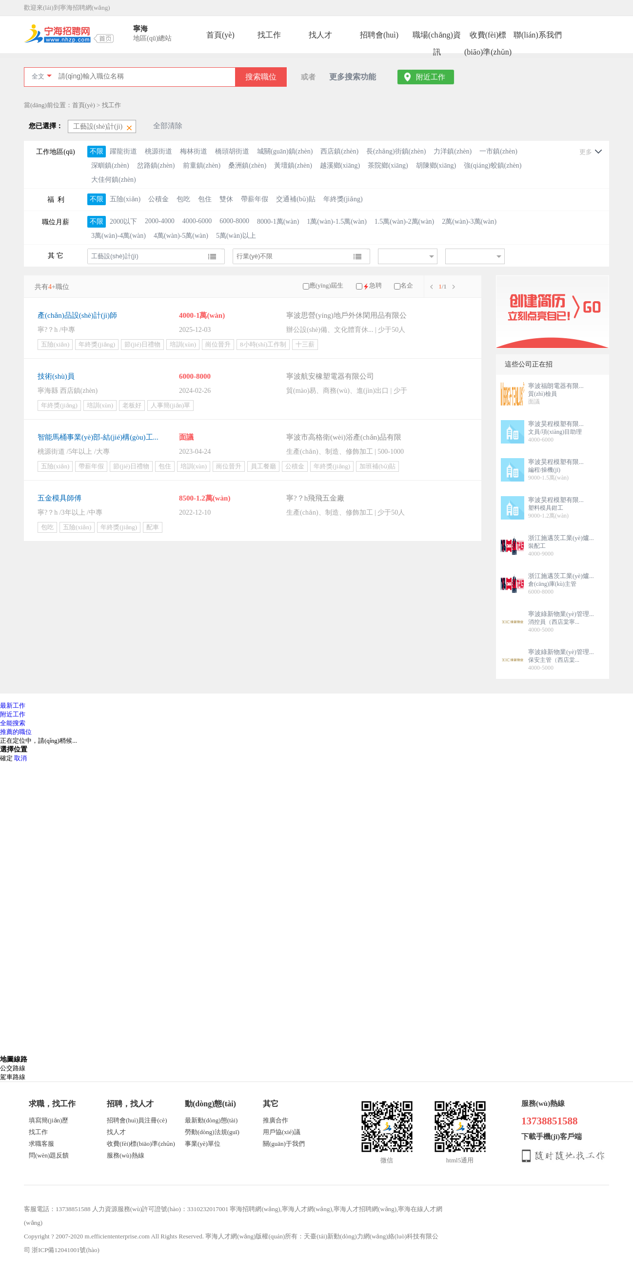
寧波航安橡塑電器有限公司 (330, 376)
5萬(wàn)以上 (236, 235)
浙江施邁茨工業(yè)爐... (561, 537)
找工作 (269, 35)
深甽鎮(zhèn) (110, 165)
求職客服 (41, 1143)
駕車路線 (12, 1077)
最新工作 (12, 705)
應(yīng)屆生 (326, 285)
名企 (406, 285)
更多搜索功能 (352, 77)
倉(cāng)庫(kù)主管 (552, 583)
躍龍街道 (123, 151)
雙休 (226, 199)
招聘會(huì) (379, 35)
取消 (20, 758)
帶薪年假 (254, 199)
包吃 (183, 199)
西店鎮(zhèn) (339, 151)
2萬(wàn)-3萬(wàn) (469, 221)
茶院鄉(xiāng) (388, 165)
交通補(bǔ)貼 (295, 199)
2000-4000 (160, 221)
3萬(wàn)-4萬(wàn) (118, 235)
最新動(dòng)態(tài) (211, 1120)
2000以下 (123, 221)
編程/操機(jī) (544, 469)
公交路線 (12, 1068)
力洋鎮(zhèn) (453, 151)
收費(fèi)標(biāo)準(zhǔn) (488, 37)
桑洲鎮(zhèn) (247, 165)
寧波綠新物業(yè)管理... (561, 614)
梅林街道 (193, 151)
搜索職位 (261, 77)
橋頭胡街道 (232, 151)
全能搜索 (12, 723)
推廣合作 (275, 1120)
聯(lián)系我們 (538, 35)
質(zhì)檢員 (542, 393)
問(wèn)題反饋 (49, 1155)
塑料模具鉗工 (545, 507)
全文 (38, 76)
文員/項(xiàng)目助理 (555, 431)
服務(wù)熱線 (125, 1155)
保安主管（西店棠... (553, 659)
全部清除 (167, 126)
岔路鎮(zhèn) (156, 165)
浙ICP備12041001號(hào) (65, 1250)
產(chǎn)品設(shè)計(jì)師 (77, 315)
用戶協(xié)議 (281, 1132)
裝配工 (537, 545)
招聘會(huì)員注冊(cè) (137, 1120)
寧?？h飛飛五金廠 (315, 498)
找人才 (320, 35)
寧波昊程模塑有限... (556, 423)
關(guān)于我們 (284, 1143)
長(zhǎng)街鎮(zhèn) (396, 151)
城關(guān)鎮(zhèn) (285, 151)
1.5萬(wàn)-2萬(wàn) (404, 221)
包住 (205, 199)
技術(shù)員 (56, 376)
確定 (6, 758)
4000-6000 (197, 221)
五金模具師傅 (59, 498)
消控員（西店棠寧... (553, 621)
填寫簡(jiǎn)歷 (48, 1120)
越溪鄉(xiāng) (340, 165)
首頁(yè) (220, 35)
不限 (96, 151)
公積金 (158, 199)
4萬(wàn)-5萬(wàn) (181, 235)
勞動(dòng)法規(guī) (212, 1132)
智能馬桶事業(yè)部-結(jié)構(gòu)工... (98, 437)
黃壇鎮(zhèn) (293, 165)
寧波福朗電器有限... (556, 385)
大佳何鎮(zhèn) (113, 179)
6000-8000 (234, 221)
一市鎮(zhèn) (498, 151)
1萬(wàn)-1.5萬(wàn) (336, 221)
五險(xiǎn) (125, 199)
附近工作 (430, 77)
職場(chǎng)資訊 (437, 37)
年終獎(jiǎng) (343, 199)
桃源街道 (158, 151)
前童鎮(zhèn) (202, 165)
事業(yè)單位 (202, 1143)
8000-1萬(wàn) (278, 221)
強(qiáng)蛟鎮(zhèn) (492, 165)
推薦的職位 (16, 731)
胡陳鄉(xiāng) (436, 165)
